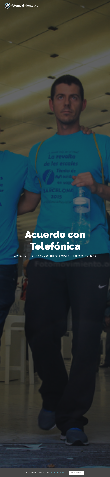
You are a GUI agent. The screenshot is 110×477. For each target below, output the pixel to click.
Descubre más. (57, 473)
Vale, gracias (76, 473)
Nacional (40, 251)
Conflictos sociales (57, 251)
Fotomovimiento (87, 251)
